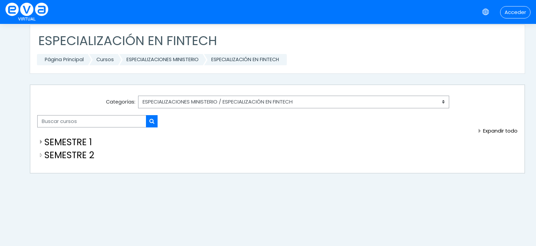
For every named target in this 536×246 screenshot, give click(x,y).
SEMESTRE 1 (68, 142)
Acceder (515, 12)
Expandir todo (500, 130)
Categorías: (120, 101)
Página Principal (64, 59)
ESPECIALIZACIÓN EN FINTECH (245, 59)
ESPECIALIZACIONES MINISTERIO (162, 59)
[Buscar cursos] (91, 121)
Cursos (105, 59)
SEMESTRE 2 (69, 155)
